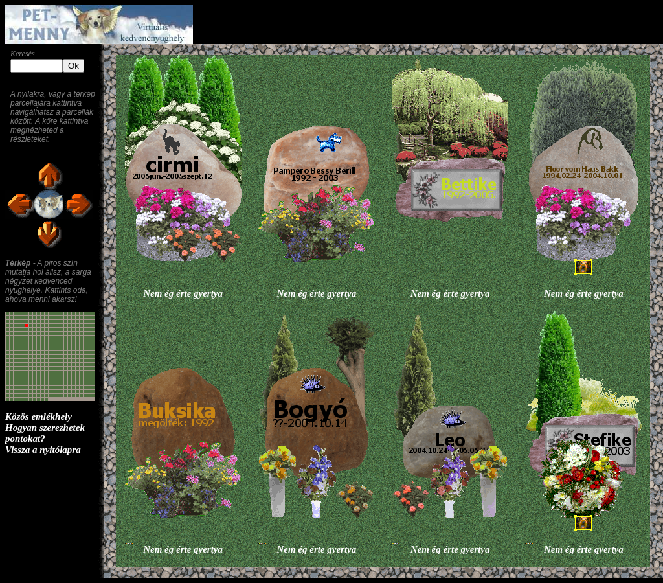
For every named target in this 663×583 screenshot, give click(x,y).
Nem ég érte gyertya (183, 293)
